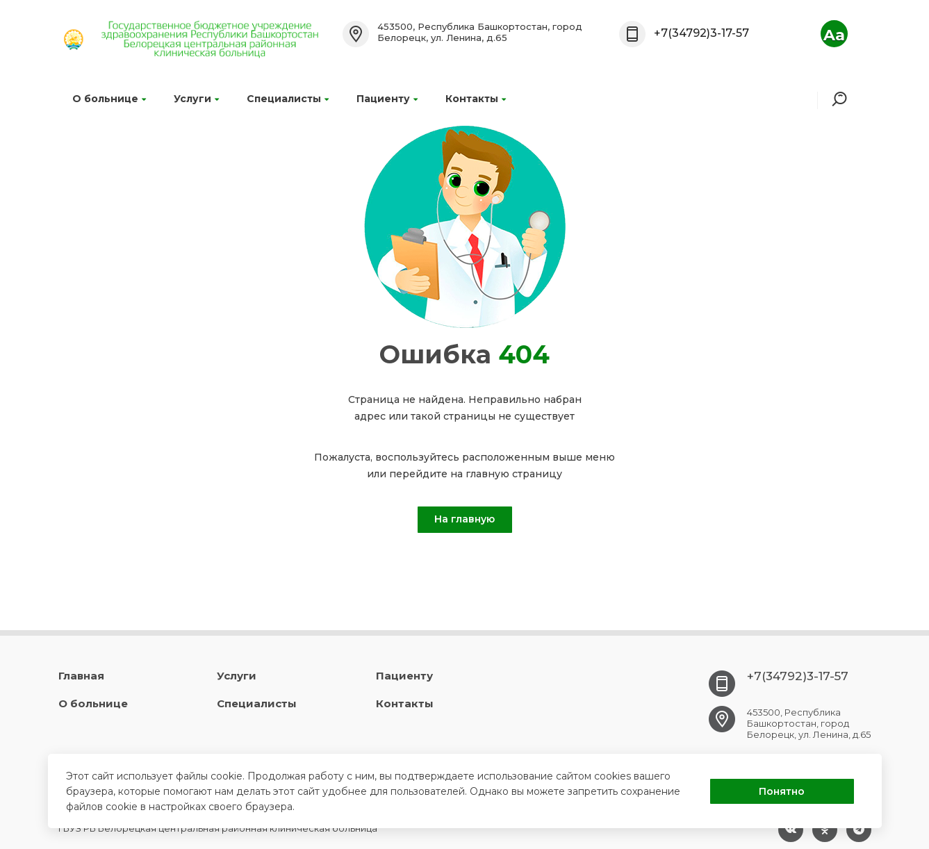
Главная (81, 675)
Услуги (196, 98)
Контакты (475, 98)
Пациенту (387, 98)
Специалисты (288, 98)
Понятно (782, 791)
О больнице (109, 98)
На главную (464, 519)
